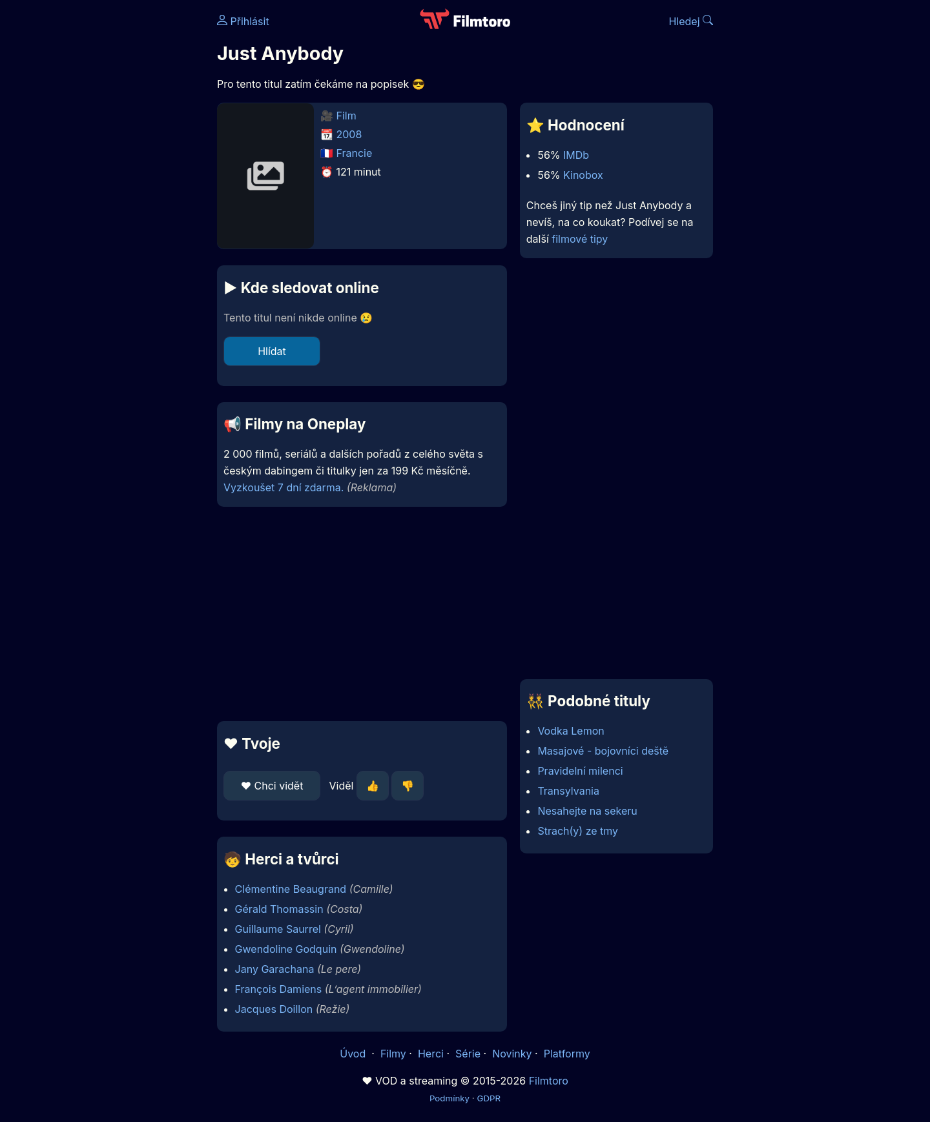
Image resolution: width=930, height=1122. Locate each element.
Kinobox (583, 174)
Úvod (354, 1053)
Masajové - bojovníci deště (602, 750)
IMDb (576, 154)
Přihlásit (243, 21)
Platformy (567, 1053)
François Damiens (278, 989)
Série (467, 1053)
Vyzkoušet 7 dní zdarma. (283, 487)
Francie (354, 153)
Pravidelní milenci (580, 770)
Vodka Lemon (570, 730)
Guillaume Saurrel (278, 929)
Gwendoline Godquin (286, 949)
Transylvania (568, 790)
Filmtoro (548, 1080)
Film (346, 115)
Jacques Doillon (274, 1009)
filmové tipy (580, 238)
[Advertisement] (123, 199)
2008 (349, 134)
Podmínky (449, 1098)
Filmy (393, 1053)
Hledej (690, 21)
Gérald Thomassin (279, 909)
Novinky (512, 1053)
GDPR (489, 1098)
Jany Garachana (275, 969)
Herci (431, 1053)
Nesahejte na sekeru (587, 810)
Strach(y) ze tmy (577, 830)
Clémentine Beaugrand (291, 888)
